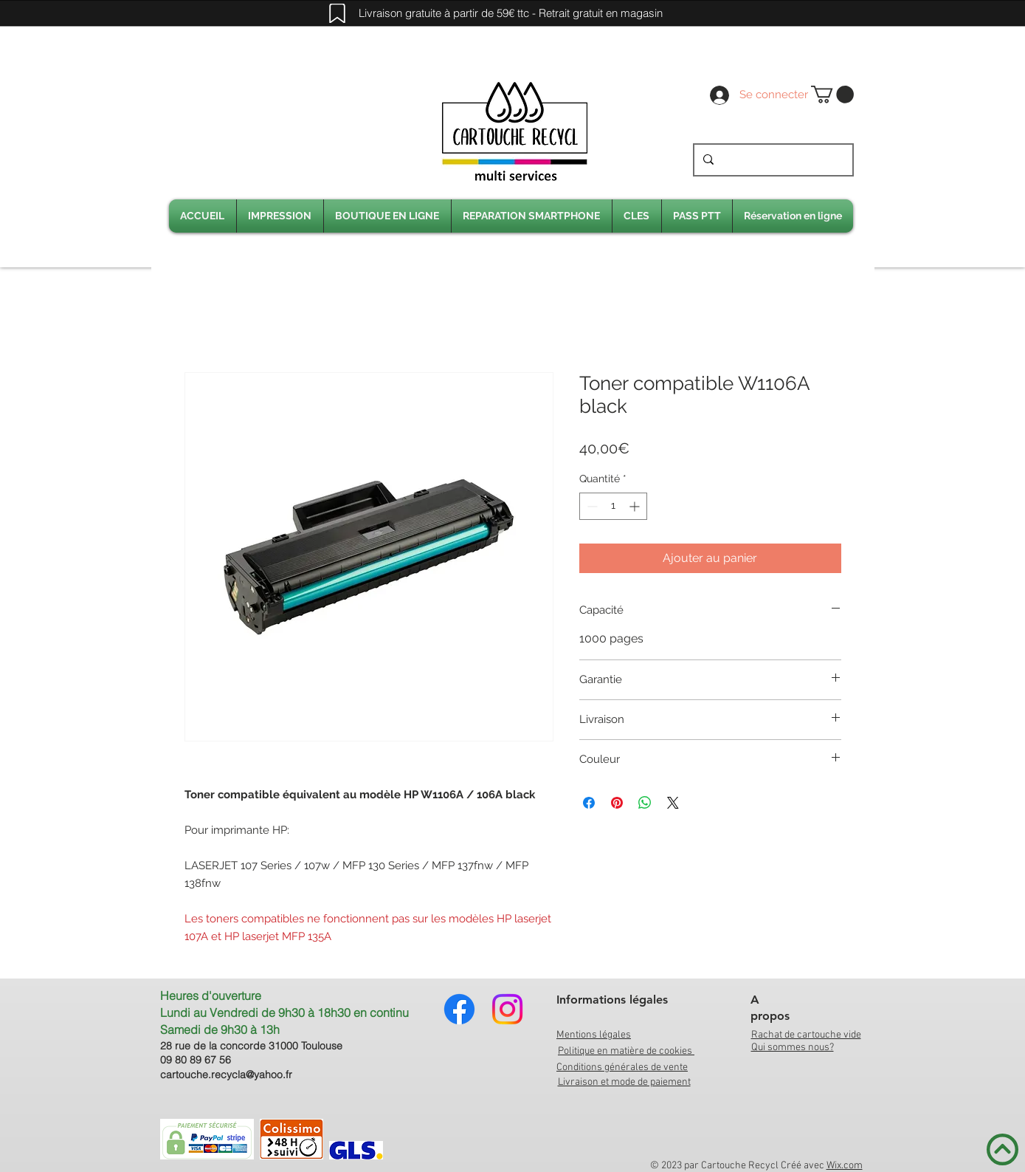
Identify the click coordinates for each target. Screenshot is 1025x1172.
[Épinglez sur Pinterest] (617, 803)
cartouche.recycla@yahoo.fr (226, 1074)
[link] (832, 94)
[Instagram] (507, 1009)
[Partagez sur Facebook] (589, 803)
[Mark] (337, 13)
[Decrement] (590, 506)
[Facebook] (459, 1009)
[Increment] (636, 506)
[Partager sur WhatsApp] (645, 803)
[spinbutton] (613, 506)
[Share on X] (673, 803)
